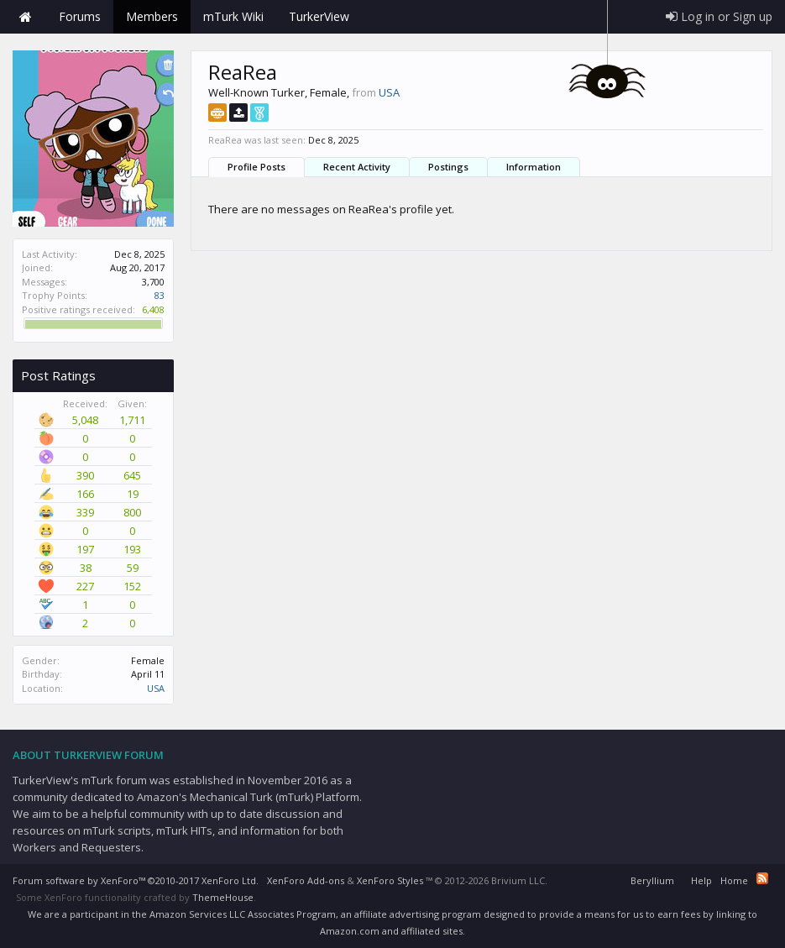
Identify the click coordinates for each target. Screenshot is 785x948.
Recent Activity (356, 166)
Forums (80, 16)
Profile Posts (256, 166)
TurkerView (319, 16)
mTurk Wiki (233, 16)
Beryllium (652, 880)
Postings (448, 166)
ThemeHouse (223, 897)
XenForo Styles (390, 880)
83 (159, 295)
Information (533, 166)
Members (152, 16)
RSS (762, 878)
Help (701, 880)
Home (25, 17)
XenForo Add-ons (305, 880)
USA (156, 688)
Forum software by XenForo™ (136, 880)
